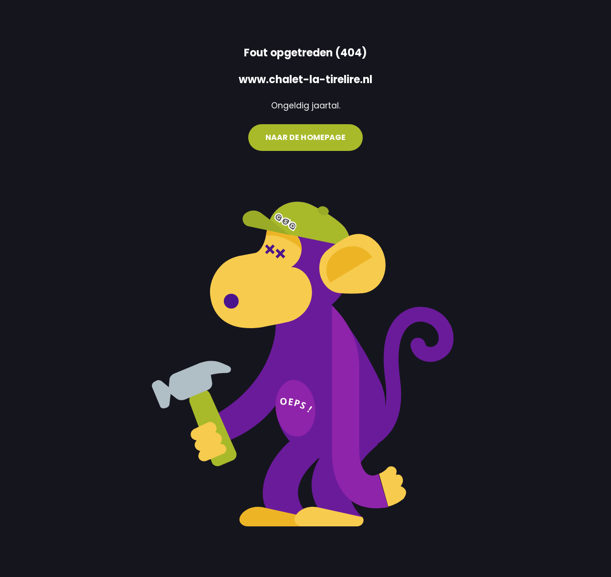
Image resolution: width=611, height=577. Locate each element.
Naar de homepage (305, 137)
